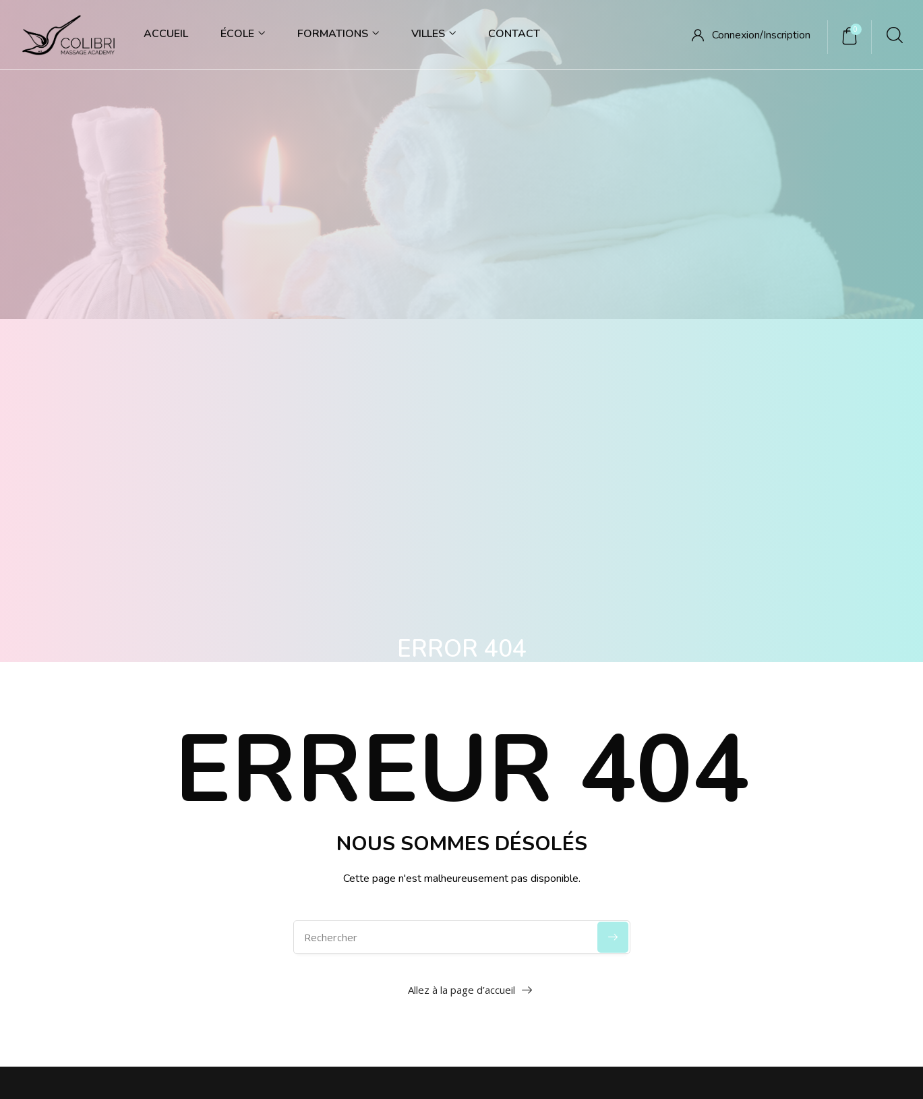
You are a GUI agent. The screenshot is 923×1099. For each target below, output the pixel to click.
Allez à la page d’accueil (461, 597)
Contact (514, 33)
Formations (338, 33)
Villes (433, 33)
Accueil (166, 33)
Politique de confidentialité (315, 926)
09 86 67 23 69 (68, 775)
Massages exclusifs (774, 832)
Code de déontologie (593, 832)
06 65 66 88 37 (142, 775)
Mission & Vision (583, 804)
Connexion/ (737, 35)
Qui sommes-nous (587, 776)
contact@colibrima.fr (94, 802)
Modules (750, 776)
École (242, 33)
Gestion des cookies (440, 926)
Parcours (751, 804)
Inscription (786, 35)
